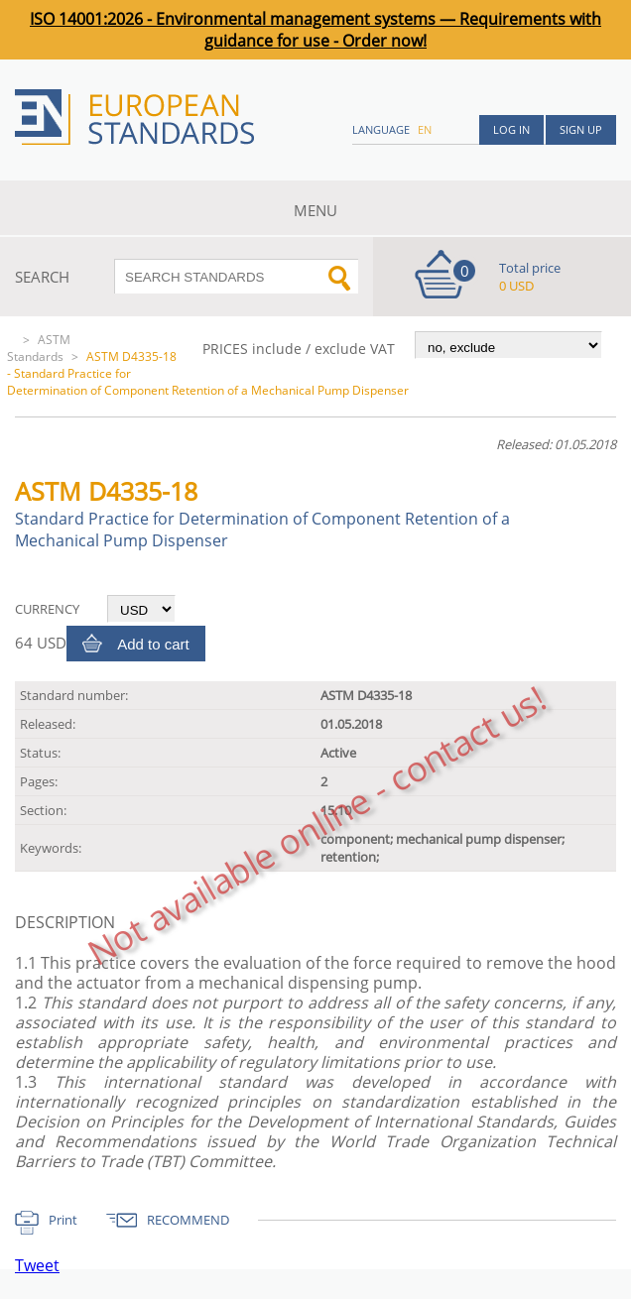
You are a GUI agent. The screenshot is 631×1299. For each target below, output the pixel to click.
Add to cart (153, 644)
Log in (511, 129)
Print (63, 1220)
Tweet (37, 1265)
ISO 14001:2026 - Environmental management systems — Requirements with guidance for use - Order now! (315, 30)
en (425, 129)
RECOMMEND (188, 1220)
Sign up (581, 129)
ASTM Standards (38, 348)
